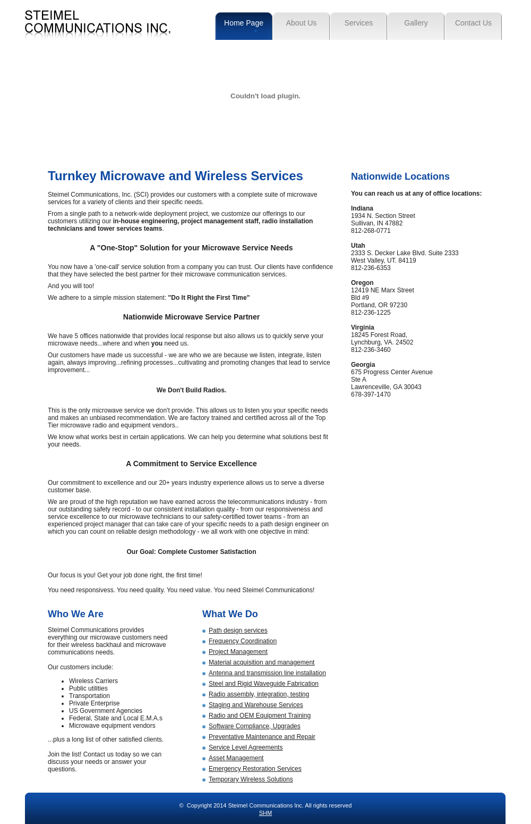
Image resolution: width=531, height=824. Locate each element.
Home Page (243, 23)
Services (359, 23)
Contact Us (473, 23)
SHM (265, 813)
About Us (301, 23)
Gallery (415, 23)
